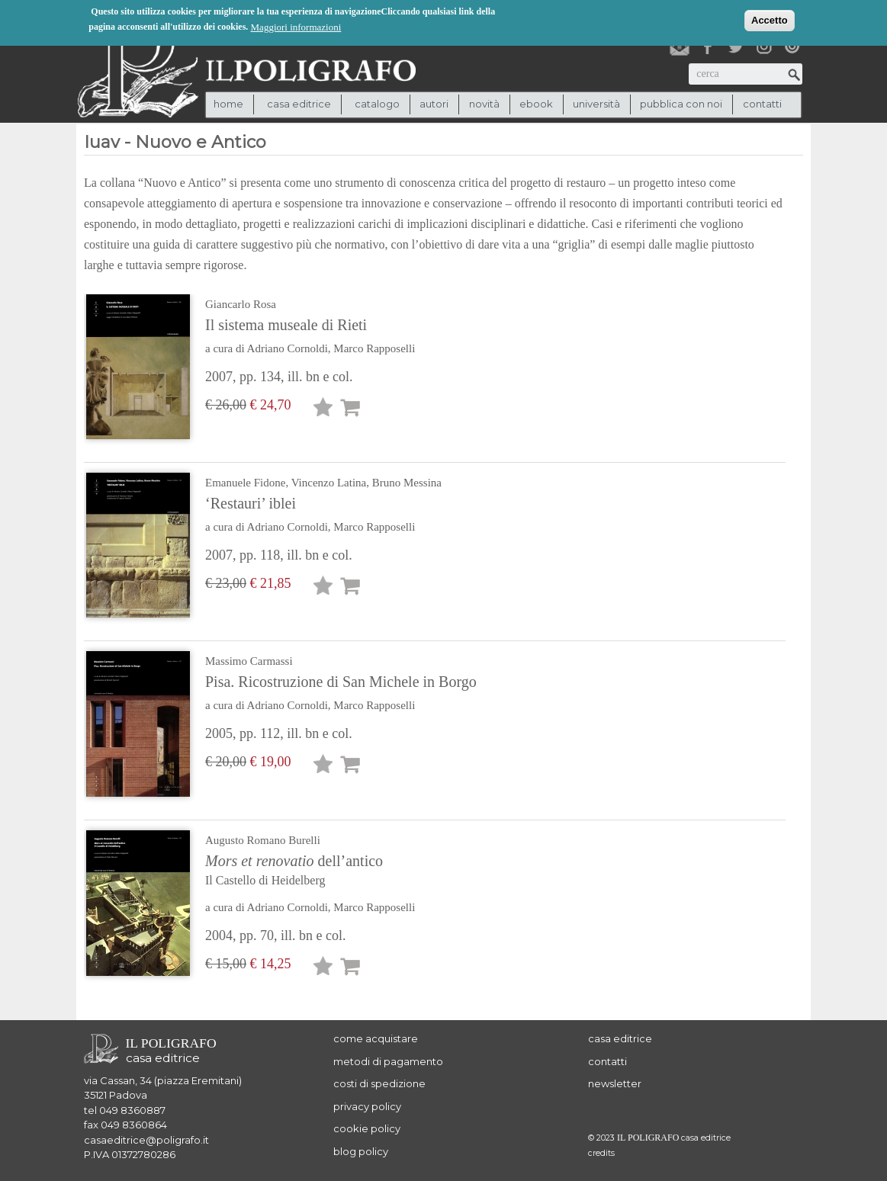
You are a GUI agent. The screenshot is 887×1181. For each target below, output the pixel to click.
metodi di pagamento (388, 1061)
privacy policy (367, 1106)
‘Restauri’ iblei (250, 503)
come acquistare (375, 1038)
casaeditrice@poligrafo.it (146, 1140)
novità (484, 104)
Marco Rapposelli (374, 348)
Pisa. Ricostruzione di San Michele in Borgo (341, 681)
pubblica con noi (681, 104)
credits (601, 1153)
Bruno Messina (407, 483)
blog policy (360, 1151)
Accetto (769, 18)
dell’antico (327, 871)
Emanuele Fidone (245, 483)
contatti (762, 104)
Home (228, 104)
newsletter (614, 1083)
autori (433, 104)
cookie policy (366, 1128)
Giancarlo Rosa (240, 304)
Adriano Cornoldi (287, 348)
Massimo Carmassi (249, 661)
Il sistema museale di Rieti (286, 324)
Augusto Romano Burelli (262, 840)
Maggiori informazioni (296, 25)
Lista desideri (323, 409)
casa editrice (620, 1038)
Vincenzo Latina (329, 483)
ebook (536, 104)
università (596, 104)
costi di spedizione (379, 1083)
